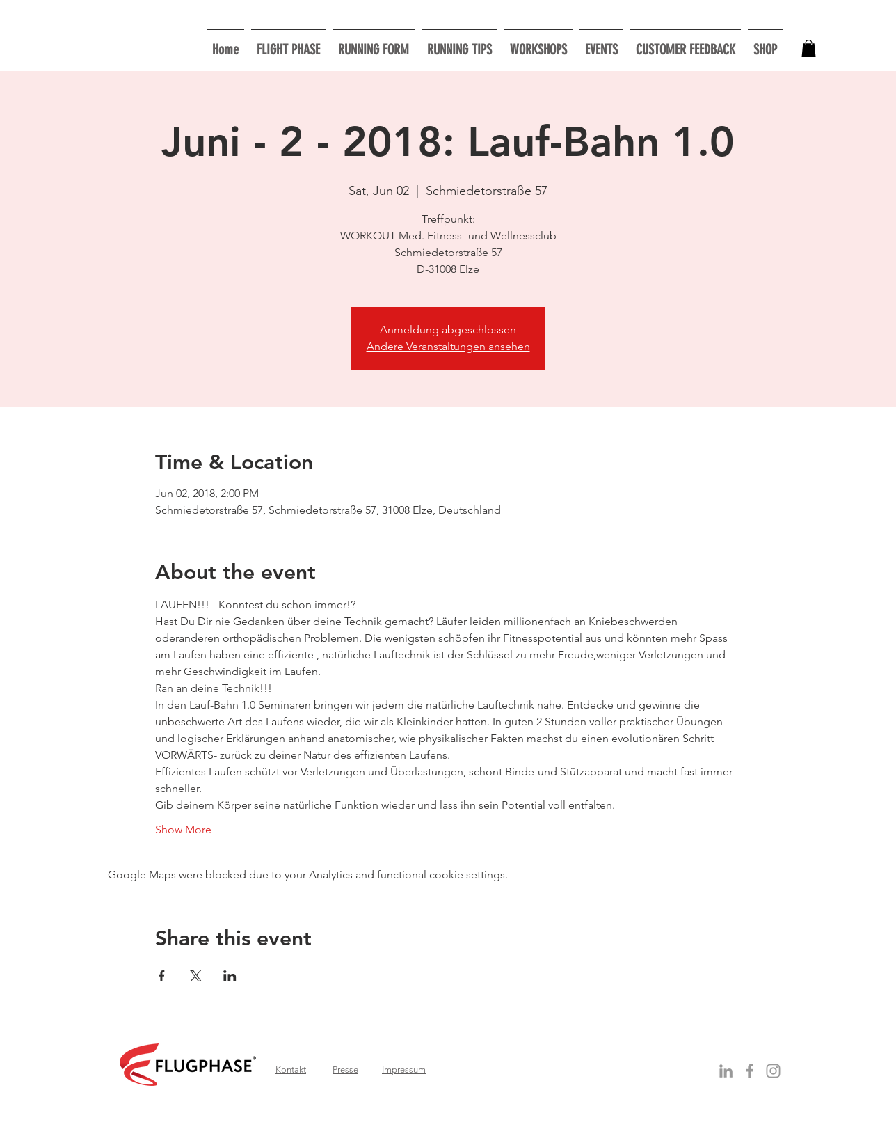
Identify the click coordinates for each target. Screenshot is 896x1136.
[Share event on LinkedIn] (230, 975)
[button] (538, 43)
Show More (183, 829)
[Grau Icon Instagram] (773, 1071)
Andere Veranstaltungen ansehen (448, 346)
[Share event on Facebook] (161, 975)
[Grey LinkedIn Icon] (726, 1071)
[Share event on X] (195, 975)
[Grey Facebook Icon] (749, 1071)
